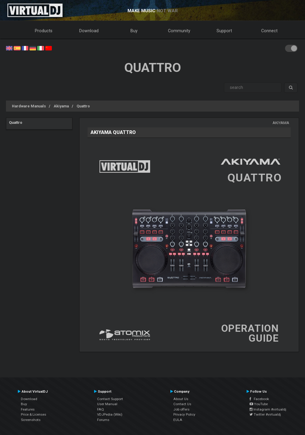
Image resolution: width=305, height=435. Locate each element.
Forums (103, 420)
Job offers (181, 409)
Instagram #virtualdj (268, 409)
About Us (180, 399)
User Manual (107, 404)
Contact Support (110, 399)
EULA (177, 420)
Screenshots (31, 420)
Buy (134, 30)
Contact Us (182, 404)
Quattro (83, 106)
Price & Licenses (33, 414)
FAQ (100, 409)
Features (28, 409)
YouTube (259, 404)
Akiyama (61, 106)
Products (43, 30)
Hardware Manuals (29, 106)
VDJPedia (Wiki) (109, 414)
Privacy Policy (184, 414)
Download (89, 30)
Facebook (259, 399)
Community (179, 30)
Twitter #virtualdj (265, 414)
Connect (269, 30)
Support (224, 30)
